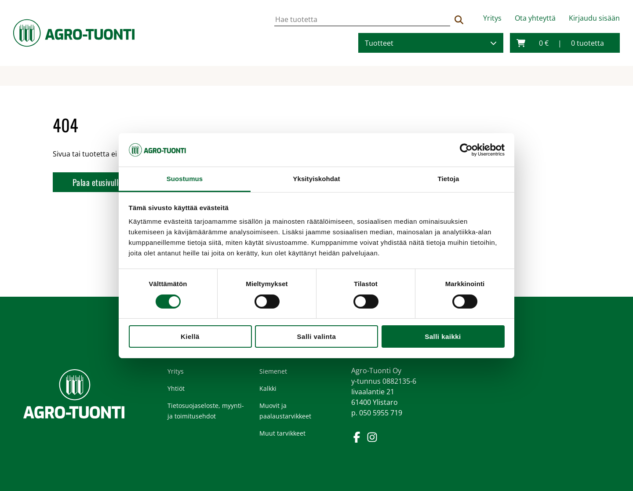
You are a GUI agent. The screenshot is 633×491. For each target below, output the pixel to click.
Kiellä (190, 336)
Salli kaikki (443, 336)
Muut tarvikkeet (282, 433)
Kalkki (267, 388)
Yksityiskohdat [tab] (316, 178)
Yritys (492, 18)
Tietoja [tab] (448, 178)
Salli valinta (316, 336)
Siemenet (273, 371)
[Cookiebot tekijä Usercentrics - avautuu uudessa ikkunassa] (466, 149)
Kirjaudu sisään (594, 18)
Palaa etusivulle (97, 182)
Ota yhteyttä (535, 18)
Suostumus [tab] (185, 178)
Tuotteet (379, 43)
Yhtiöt (176, 388)
